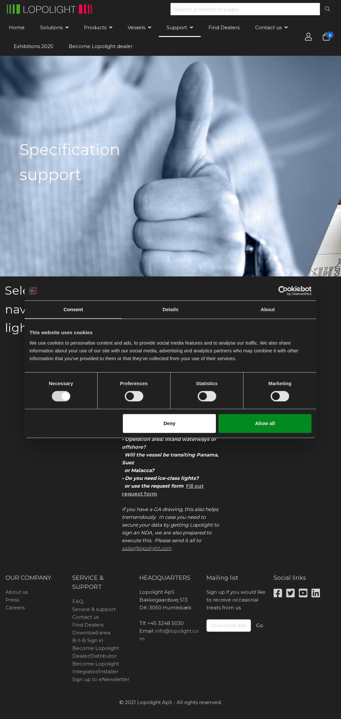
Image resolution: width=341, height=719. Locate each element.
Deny (170, 423)
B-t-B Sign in (87, 640)
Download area (91, 632)
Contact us (268, 27)
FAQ (77, 601)
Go (260, 625)
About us (17, 592)
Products (95, 27)
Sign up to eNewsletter (100, 679)
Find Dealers (224, 27)
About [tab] (268, 309)
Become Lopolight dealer (101, 46)
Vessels (136, 27)
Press (12, 600)
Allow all (265, 423)
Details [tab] (170, 309)
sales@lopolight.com (146, 548)
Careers (15, 607)
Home (17, 27)
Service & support (94, 609)
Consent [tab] (73, 309)
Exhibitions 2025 (33, 46)
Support (177, 27)
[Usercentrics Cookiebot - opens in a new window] (283, 291)
